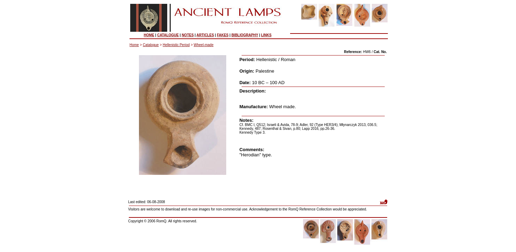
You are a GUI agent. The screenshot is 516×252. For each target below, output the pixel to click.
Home (134, 45)
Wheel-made (204, 45)
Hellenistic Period (176, 45)
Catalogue (151, 45)
